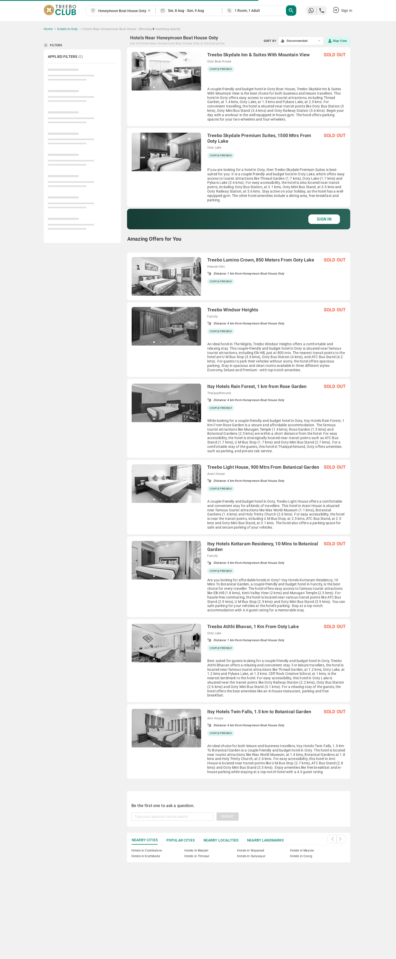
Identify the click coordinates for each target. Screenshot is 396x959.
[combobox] (122, 11)
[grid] (238, 413)
